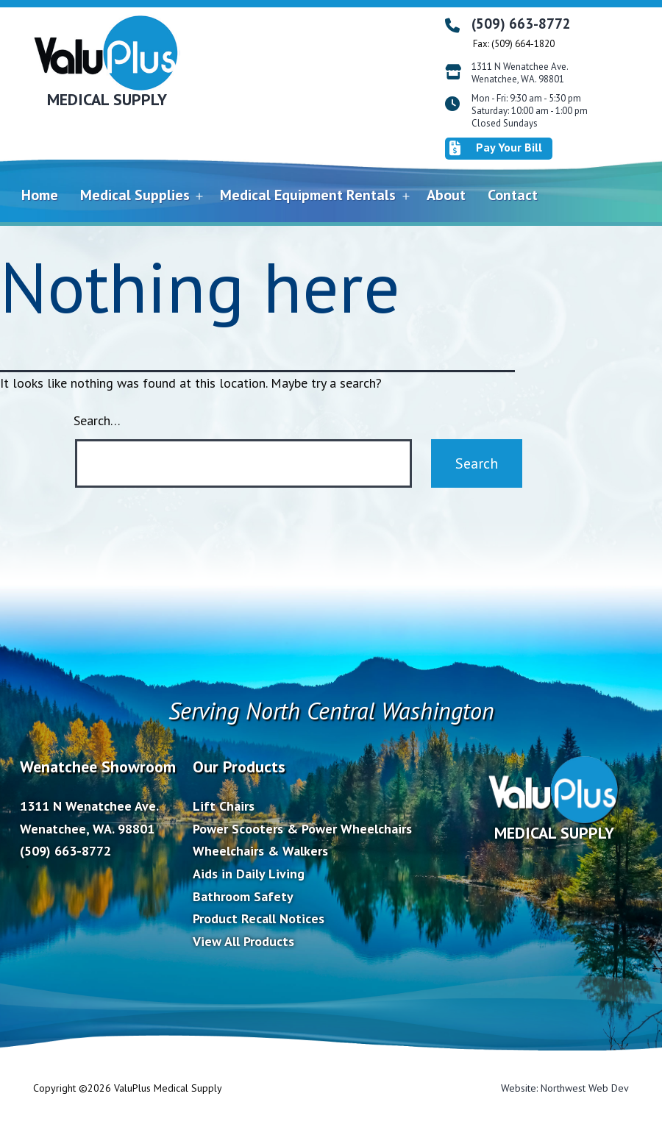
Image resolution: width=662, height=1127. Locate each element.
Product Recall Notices (258, 918)
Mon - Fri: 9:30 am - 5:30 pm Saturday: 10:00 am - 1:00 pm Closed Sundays (529, 111)
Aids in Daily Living (249, 873)
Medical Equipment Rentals (308, 195)
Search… (97, 420)
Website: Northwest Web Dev (565, 1088)
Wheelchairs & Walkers (260, 850)
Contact (513, 195)
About (446, 195)
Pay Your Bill (495, 148)
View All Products (243, 941)
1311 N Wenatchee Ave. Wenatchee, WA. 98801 (520, 73)
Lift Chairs (224, 805)
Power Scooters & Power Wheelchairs (302, 828)
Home (39, 195)
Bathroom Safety (243, 896)
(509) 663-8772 (521, 23)
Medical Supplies (135, 195)
